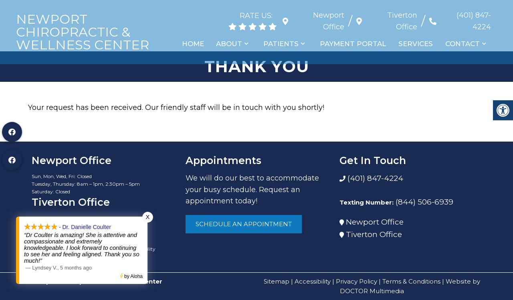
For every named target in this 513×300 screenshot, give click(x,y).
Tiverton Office (374, 234)
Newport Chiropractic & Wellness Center (82, 32)
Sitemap (276, 281)
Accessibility (313, 281)
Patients (282, 44)
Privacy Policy (356, 281)
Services (416, 44)
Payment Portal (354, 44)
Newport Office (375, 222)
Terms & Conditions (411, 281)
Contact (463, 44)
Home (195, 44)
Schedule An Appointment (244, 224)
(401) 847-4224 (473, 21)
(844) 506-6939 (424, 202)
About (231, 44)
